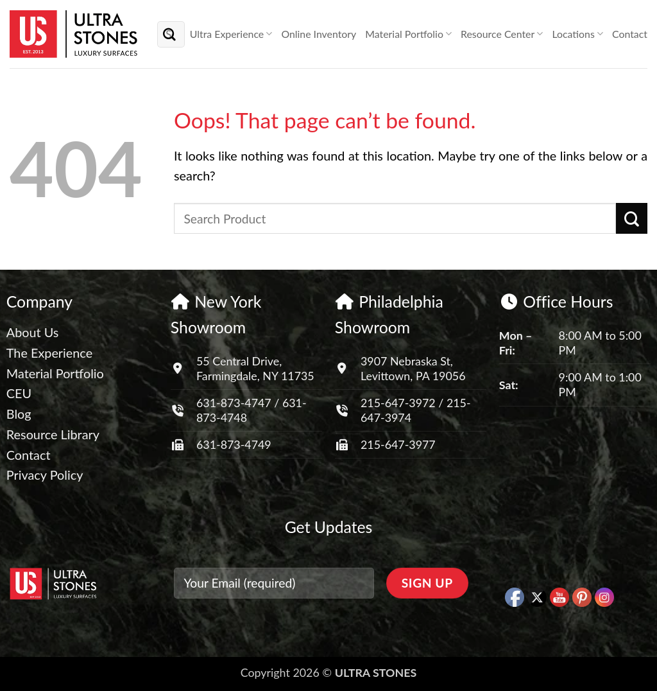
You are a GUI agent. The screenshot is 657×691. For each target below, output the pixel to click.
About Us (32, 332)
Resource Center (502, 34)
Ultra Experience (231, 34)
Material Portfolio (408, 34)
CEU (18, 393)
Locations (577, 34)
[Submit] (170, 34)
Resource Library (52, 434)
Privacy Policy (44, 474)
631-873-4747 (233, 403)
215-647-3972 (399, 403)
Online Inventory (318, 34)
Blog (18, 413)
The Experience (49, 352)
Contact (629, 34)
